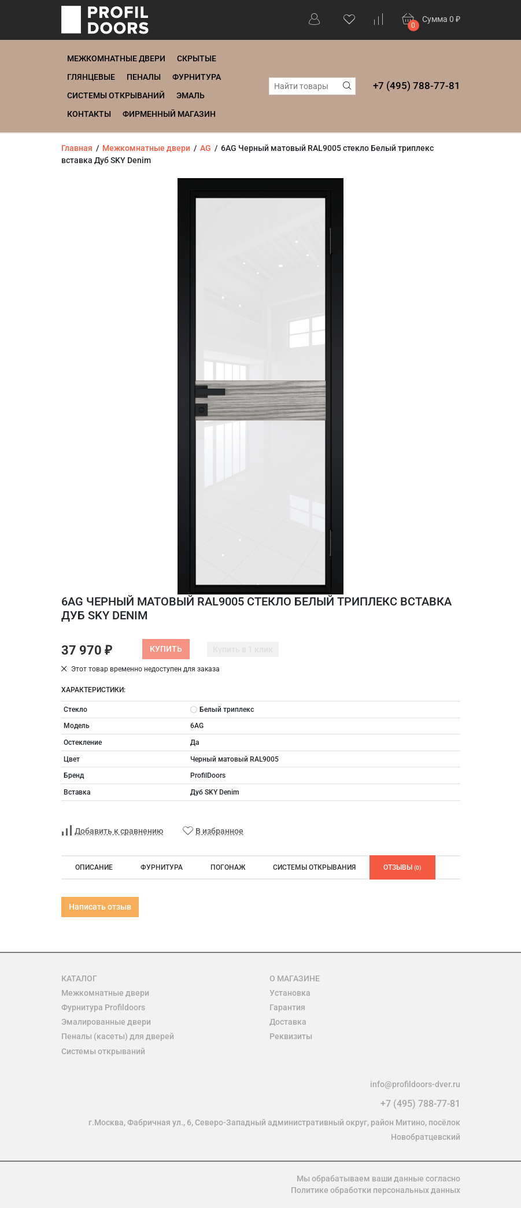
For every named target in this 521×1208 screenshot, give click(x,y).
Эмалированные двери (106, 1021)
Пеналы (144, 77)
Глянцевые (91, 77)
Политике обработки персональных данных (375, 1190)
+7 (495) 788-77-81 (416, 85)
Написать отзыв (100, 906)
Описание (94, 867)
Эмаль (190, 95)
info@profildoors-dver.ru (415, 1084)
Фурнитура (196, 77)
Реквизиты (290, 1036)
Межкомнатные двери (116, 58)
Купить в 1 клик (243, 649)
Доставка (287, 1021)
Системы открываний (116, 95)
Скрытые (196, 58)
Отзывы (402, 867)
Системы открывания (314, 867)
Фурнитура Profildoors (103, 1007)
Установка (290, 993)
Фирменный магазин (169, 114)
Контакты (89, 114)
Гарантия (287, 1007)
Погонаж (227, 867)
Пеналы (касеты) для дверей (117, 1036)
